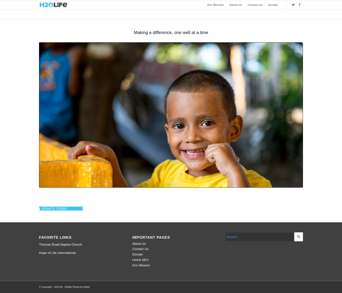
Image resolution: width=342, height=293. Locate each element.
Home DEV (140, 260)
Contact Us (140, 249)
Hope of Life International (57, 253)
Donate (137, 254)
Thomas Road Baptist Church (60, 244)
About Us (139, 243)
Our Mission (141, 265)
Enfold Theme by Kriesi (77, 287)
